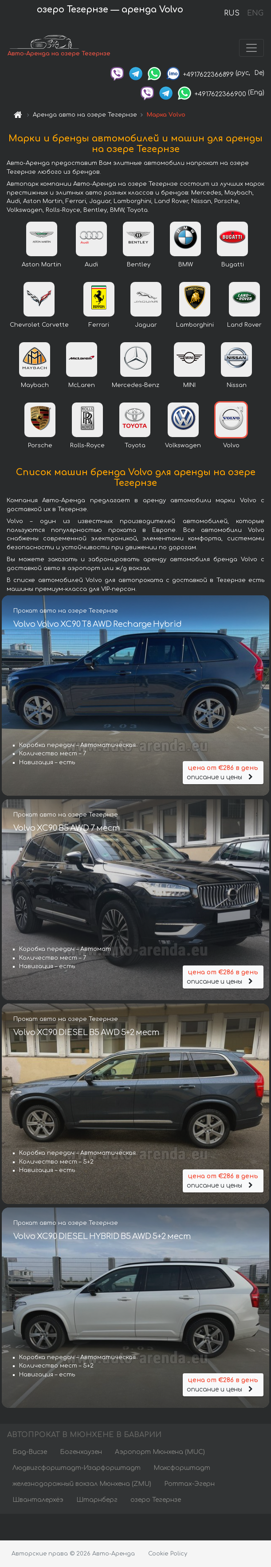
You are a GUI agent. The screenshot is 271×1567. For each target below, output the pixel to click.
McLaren (81, 385)
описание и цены (223, 772)
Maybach (35, 385)
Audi (91, 265)
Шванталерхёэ (37, 1500)
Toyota (135, 445)
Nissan (237, 385)
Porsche (40, 445)
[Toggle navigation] (251, 48)
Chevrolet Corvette (39, 325)
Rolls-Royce (87, 445)
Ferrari (99, 325)
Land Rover (244, 325)
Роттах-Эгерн (189, 1484)
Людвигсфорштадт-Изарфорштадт (76, 1468)
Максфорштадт (181, 1468)
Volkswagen (183, 445)
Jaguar (146, 325)
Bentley (138, 265)
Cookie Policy (167, 1554)
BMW (185, 265)
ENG (255, 13)
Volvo (231, 445)
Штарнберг (97, 1500)
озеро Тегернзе (155, 1500)
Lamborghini (195, 325)
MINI (189, 385)
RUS (232, 13)
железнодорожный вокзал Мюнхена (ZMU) (81, 1484)
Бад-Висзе (29, 1452)
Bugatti (232, 265)
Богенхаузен (81, 1452)
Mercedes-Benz (135, 385)
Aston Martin (41, 265)
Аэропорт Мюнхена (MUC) (160, 1452)
